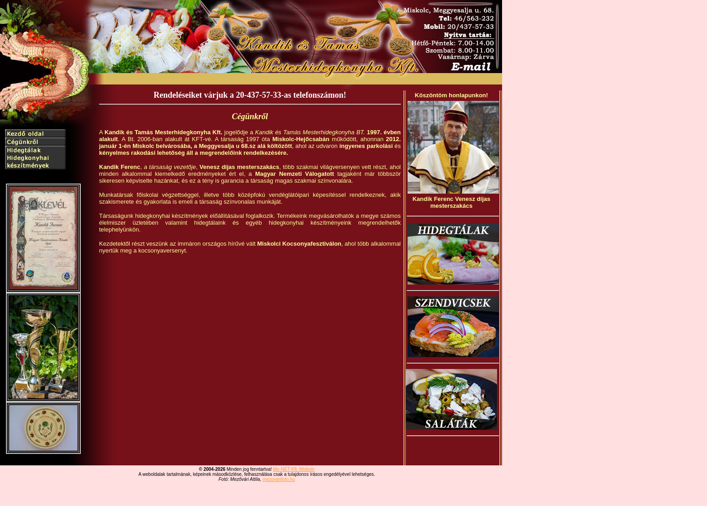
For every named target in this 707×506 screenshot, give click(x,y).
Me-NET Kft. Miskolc (293, 469)
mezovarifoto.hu (278, 479)
